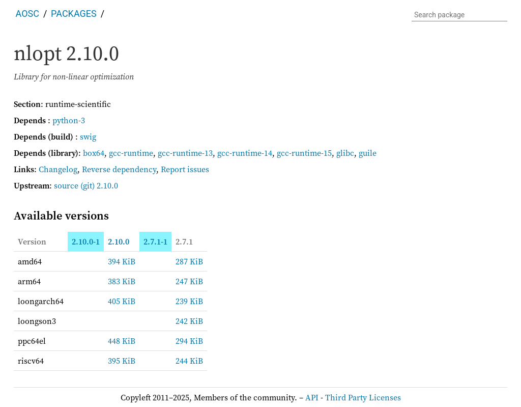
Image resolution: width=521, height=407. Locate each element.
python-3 (68, 120)
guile (368, 152)
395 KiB (121, 360)
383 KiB (121, 281)
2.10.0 (118, 241)
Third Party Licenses (363, 397)
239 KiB (189, 301)
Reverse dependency (119, 169)
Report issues (185, 169)
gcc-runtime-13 (185, 152)
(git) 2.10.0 (99, 185)
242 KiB (189, 321)
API (312, 397)
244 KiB (189, 360)
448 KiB (121, 340)
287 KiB (189, 261)
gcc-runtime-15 (304, 152)
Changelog (58, 169)
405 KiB (121, 301)
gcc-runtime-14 (244, 152)
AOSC (27, 13)
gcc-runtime (131, 152)
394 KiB (121, 261)
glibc (345, 152)
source (66, 185)
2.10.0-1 (86, 241)
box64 (93, 152)
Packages (74, 13)
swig (88, 136)
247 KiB (189, 281)
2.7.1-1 (155, 241)
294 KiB (189, 340)
